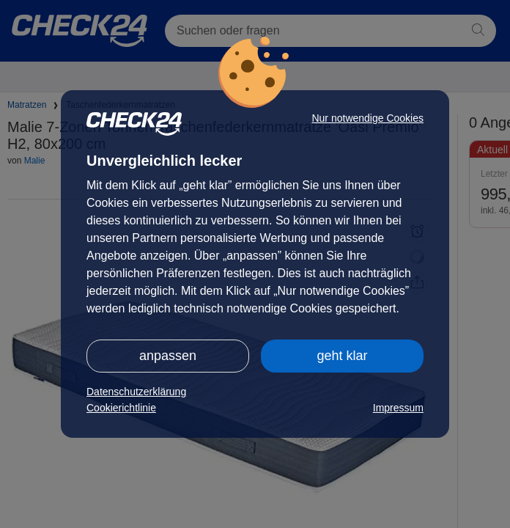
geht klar (342, 355)
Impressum (398, 408)
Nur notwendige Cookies (367, 118)
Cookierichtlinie (121, 408)
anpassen (167, 355)
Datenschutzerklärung (136, 391)
